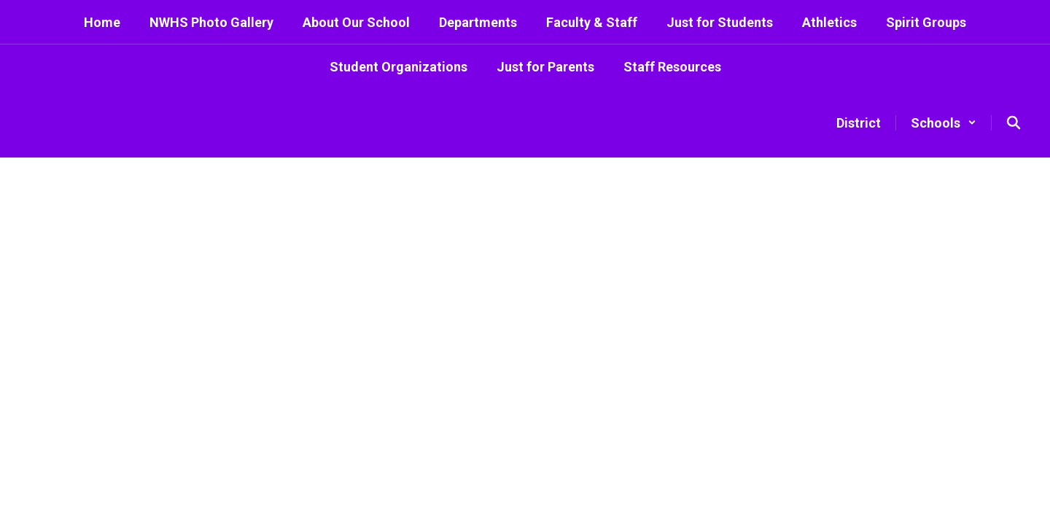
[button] (943, 123)
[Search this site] (1013, 122)
